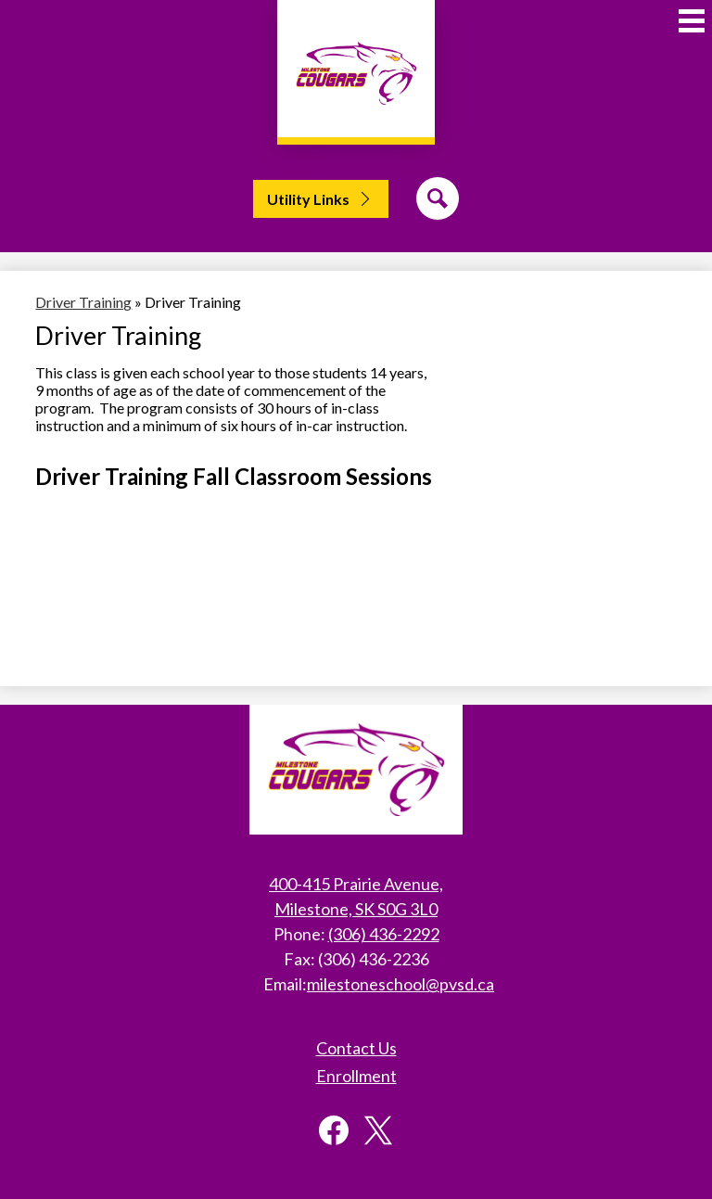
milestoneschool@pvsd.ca (400, 984)
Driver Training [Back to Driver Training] (83, 302)
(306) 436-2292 (383, 934)
